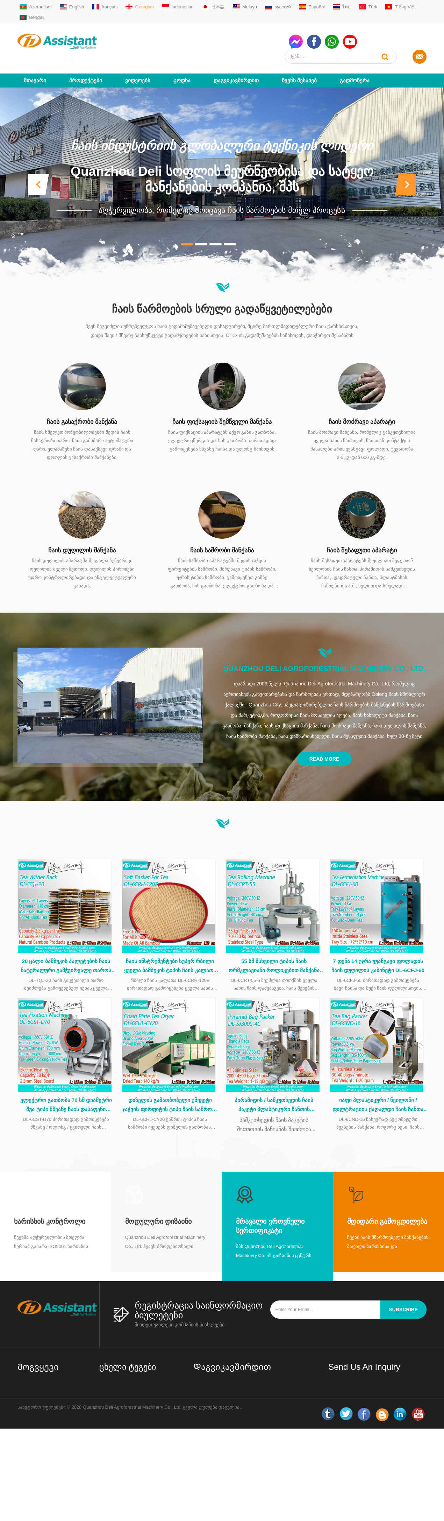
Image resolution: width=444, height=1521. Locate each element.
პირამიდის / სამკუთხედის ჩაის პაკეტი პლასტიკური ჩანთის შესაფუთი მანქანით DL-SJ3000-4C (273, 1085)
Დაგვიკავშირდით (236, 55)
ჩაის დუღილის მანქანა (82, 524)
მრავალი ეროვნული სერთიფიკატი (270, 1205)
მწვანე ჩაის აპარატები (124, 1386)
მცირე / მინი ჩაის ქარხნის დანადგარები (128, 1371)
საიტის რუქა (31, 1423)
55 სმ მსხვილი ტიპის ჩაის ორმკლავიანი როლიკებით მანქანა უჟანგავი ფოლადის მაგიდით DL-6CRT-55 (274, 943)
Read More (324, 733)
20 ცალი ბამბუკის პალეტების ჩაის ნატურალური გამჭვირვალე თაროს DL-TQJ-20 (66, 943)
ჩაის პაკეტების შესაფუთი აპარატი (127, 1453)
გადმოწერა (355, 55)
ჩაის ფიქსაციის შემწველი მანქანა (222, 396)
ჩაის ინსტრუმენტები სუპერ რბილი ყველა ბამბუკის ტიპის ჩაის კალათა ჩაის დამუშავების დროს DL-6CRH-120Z (170, 943)
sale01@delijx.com (221, 1381)
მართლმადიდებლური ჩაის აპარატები (129, 1401)
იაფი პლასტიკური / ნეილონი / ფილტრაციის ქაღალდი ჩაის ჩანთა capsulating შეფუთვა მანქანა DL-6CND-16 (377, 1085)
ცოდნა (182, 55)
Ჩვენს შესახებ (299, 55)
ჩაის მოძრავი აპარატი (362, 396)
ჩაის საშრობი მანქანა (222, 524)
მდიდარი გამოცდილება (387, 1201)
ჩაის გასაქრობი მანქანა (82, 396)
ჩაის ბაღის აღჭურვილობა (128, 1469)
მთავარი (35, 55)
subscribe (403, 1289)
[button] (38, 158)
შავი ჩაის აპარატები (122, 1416)
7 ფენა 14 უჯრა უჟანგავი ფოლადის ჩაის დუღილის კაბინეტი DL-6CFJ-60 (377, 942)
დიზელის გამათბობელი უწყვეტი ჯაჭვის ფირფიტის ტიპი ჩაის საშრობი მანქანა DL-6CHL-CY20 (169, 1085)
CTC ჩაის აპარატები (122, 1439)
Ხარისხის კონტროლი (49, 1201)
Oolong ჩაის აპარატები (124, 1427)
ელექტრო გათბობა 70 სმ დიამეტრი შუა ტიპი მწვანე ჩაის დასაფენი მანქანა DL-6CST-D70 (66, 1085)
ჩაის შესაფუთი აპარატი (362, 524)
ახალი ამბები (32, 1434)
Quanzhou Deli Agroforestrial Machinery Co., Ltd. (324, 643)
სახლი (24, 1367)
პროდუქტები (85, 55)
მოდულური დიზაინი (158, 1201)
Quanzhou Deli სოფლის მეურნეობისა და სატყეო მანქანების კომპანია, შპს (222, 153)
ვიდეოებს (137, 55)
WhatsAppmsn (217, 1408)
